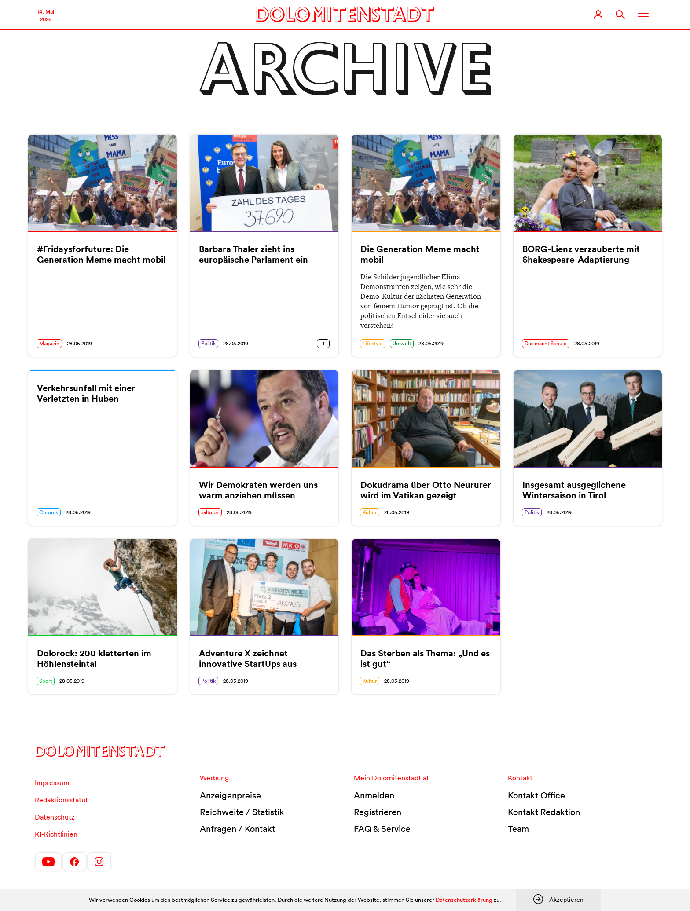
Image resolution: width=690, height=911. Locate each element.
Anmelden (374, 795)
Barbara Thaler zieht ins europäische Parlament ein (253, 254)
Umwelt (402, 343)
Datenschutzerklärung (464, 900)
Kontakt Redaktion (544, 812)
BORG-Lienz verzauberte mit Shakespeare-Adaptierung (581, 254)
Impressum (52, 782)
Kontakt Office (536, 795)
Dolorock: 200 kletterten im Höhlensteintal (94, 658)
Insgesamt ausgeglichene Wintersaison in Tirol (574, 490)
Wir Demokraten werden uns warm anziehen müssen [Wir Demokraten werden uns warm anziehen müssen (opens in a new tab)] (258, 490)
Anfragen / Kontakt (237, 828)
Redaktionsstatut (61, 799)
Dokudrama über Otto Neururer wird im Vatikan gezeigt (425, 490)
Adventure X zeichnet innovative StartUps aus (248, 658)
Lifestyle (373, 343)
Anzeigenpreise (230, 795)
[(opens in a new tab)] (102, 183)
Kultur (370, 512)
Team (518, 828)
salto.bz (210, 512)
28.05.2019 (79, 343)
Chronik (48, 512)
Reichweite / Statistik (242, 812)
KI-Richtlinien (56, 834)
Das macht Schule (546, 343)
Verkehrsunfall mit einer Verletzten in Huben (86, 393)
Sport (45, 680)
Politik (208, 343)
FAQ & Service (382, 828)
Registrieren (377, 812)
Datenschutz (54, 816)
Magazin (49, 343)
